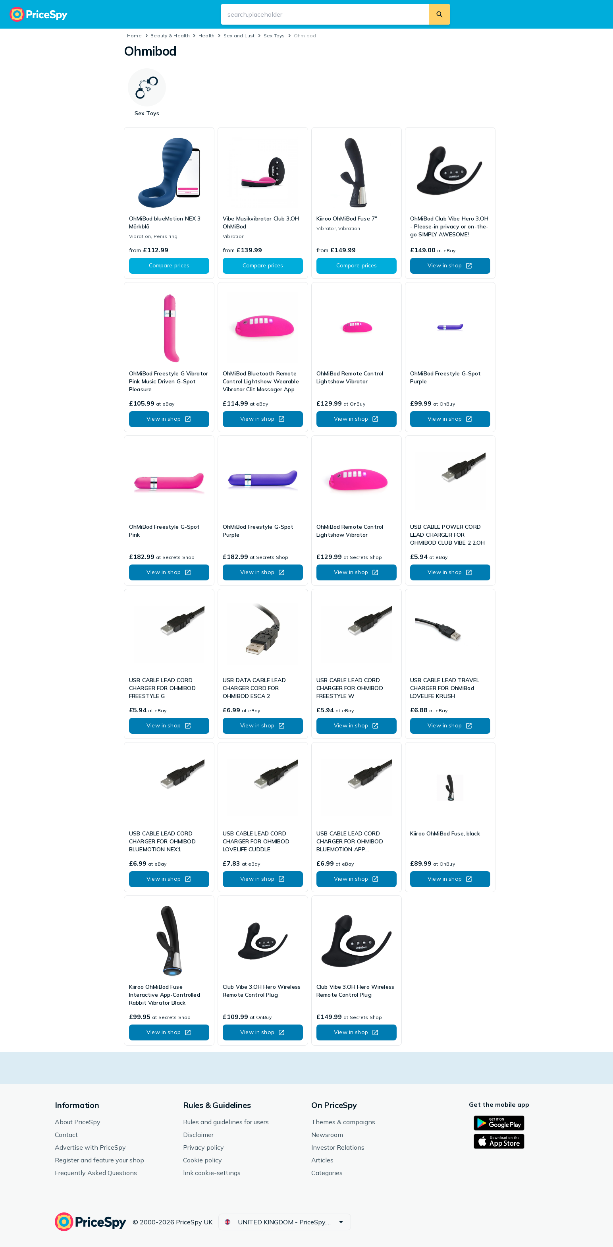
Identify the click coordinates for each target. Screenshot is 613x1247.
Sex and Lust (239, 36)
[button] (169, 266)
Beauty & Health (170, 36)
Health (206, 36)
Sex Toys (274, 36)
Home (134, 36)
